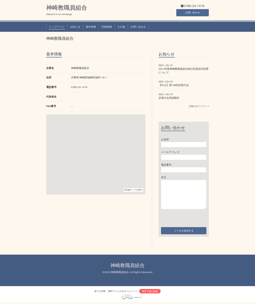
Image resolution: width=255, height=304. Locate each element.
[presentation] (185, 217)
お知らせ (75, 27)
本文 (163, 178)
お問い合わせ (192, 13)
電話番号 (166, 165)
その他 (121, 27)
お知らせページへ (199, 107)
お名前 (165, 140)
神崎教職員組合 (66, 8)
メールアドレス (170, 153)
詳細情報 (106, 27)
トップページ (57, 27)
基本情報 (91, 27)
